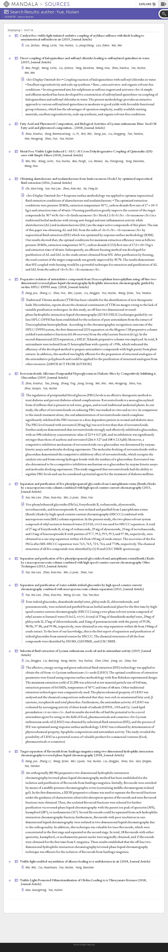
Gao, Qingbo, (144, 761)
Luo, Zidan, (103, 45)
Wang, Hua (31, 166)
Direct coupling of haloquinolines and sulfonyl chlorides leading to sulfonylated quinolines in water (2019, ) (85, 60)
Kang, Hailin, (69, 660)
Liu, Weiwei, (96, 161)
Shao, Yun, (52, 138)
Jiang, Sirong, (86, 383)
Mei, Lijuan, (75, 293)
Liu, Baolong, (51, 660)
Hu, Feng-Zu (90, 188)
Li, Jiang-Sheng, (85, 45)
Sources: (11, 17)
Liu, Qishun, (33, 45)
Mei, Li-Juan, (72, 497)
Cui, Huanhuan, (48, 867)
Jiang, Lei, (117, 660)
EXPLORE (147, 4)
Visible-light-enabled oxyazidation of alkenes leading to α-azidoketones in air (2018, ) (85, 861)
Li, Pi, (76, 134)
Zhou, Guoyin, (33, 388)
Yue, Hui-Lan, (53, 188)
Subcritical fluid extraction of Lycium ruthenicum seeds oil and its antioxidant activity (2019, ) (85, 653)
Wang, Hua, (103, 68)
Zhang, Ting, (69, 383)
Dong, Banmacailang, (58, 134)
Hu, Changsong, (115, 161)
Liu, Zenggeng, (117, 134)
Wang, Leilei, (50, 45)
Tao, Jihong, (52, 383)
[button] (163, 4)
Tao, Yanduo (143, 293)
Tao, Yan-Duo (91, 595)
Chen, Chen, (102, 660)
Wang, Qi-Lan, (73, 595)
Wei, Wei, (87, 134)
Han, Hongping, (34, 138)
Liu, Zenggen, (92, 293)
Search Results (26, 17)
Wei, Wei (117, 45)
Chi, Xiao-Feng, (35, 188)
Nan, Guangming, (37, 890)
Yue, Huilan (67, 138)
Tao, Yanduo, (136, 134)
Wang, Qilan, (126, 293)
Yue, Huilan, (67, 45)
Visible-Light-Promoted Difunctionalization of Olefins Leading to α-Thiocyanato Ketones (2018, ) (83, 882)
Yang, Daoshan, (85, 68)
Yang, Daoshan (85, 867)
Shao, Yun (87, 497)
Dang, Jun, (100, 134)
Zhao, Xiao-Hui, (72, 188)
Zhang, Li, (46, 293)
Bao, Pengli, (33, 68)
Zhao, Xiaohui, (121, 68)
